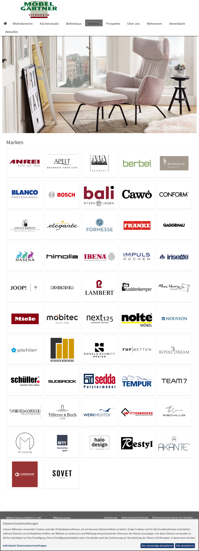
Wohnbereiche (23, 23)
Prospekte (113, 23)
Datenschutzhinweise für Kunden (172, 517)
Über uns (133, 23)
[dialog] (99, 535)
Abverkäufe (177, 23)
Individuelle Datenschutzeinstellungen (24, 545)
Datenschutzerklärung (134, 517)
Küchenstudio (49, 23)
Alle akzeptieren (185, 545)
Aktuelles (11, 31)
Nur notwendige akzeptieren (157, 545)
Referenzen (154, 23)
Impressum (111, 517)
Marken (94, 23)
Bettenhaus (73, 23)
